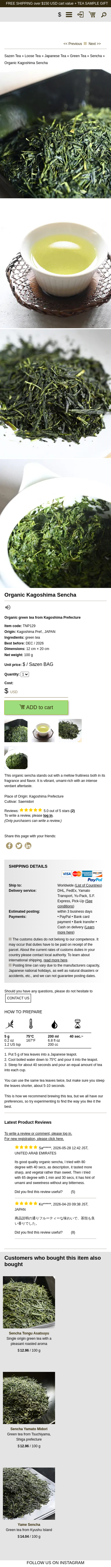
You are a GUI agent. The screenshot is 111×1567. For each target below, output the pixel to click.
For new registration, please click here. (34, 1139)
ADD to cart (36, 707)
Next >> (95, 44)
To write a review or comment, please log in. (38, 1134)
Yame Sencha (29, 1525)
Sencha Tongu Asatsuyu (29, 1333)
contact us (18, 998)
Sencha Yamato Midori (29, 1429)
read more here (55, 960)
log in (47, 816)
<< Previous (72, 44)
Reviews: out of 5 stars (39, 811)
